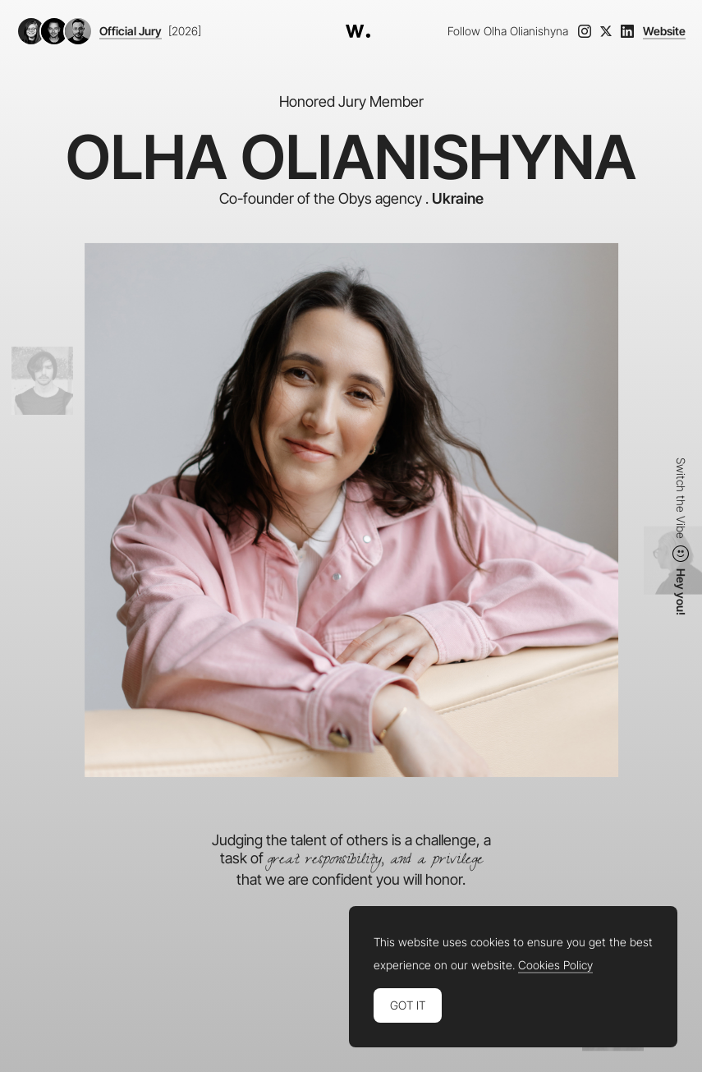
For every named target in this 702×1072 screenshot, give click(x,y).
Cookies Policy (555, 965)
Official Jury (130, 31)
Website (664, 31)
